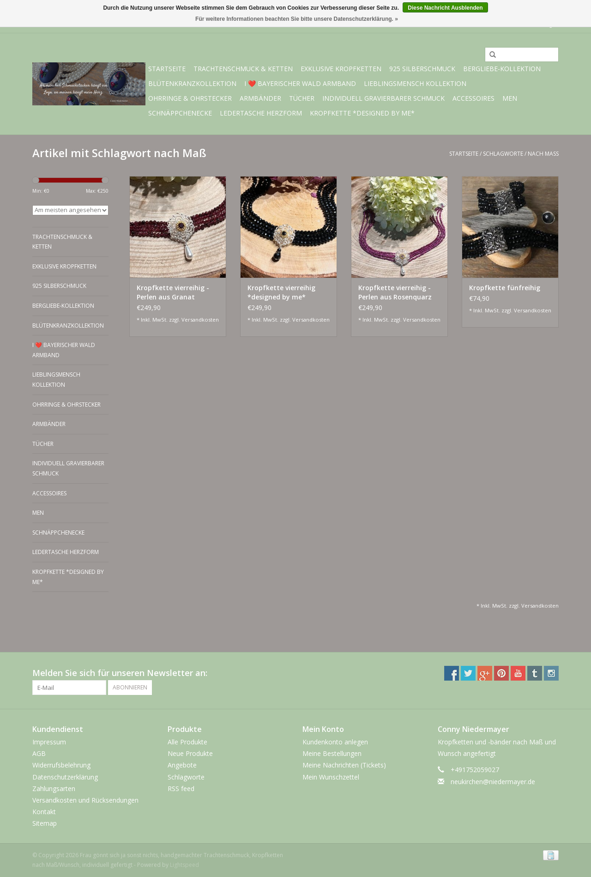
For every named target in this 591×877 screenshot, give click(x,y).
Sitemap (44, 823)
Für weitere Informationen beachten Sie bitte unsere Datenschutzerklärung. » (296, 19)
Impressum (49, 741)
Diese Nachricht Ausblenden (445, 8)
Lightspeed (184, 865)
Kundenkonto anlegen (335, 741)
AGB (39, 753)
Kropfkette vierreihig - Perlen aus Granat (173, 292)
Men (509, 98)
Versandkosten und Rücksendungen (85, 800)
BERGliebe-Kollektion (502, 68)
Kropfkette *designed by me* (362, 113)
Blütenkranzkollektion (192, 83)
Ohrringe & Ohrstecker (190, 98)
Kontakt (44, 811)
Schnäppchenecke (180, 113)
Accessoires (473, 98)
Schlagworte (503, 154)
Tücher (301, 98)
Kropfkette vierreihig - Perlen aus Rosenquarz (395, 292)
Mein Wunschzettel (330, 777)
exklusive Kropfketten (341, 68)
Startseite (167, 68)
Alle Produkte (187, 741)
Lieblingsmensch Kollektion (415, 83)
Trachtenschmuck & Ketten (243, 68)
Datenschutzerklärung (65, 777)
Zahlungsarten (53, 788)
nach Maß (543, 154)
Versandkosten (200, 319)
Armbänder (260, 98)
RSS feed (181, 788)
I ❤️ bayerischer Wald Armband (300, 83)
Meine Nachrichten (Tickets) (344, 765)
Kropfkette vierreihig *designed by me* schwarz (281, 292)
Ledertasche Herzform (261, 113)
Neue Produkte (190, 753)
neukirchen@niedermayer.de (493, 781)
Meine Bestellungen (332, 753)
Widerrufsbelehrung (61, 765)
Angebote (182, 765)
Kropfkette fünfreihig (504, 287)
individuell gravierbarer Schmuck (383, 98)
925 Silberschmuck (422, 68)
